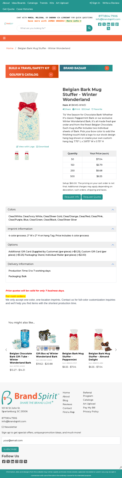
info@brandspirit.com (108, 19)
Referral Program (88, 394)
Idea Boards (18, 3)
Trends (44, 3)
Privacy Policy (91, 411)
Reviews (67, 404)
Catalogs (32, 3)
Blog (65, 400)
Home (66, 392)
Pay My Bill (89, 407)
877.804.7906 (108, 16)
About (6, 3)
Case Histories (24, 9)
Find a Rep (69, 412)
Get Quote (8, 9)
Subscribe (10, 449)
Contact (67, 408)
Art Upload (62, 3)
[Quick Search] (52, 28)
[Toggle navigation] (4, 38)
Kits (52, 3)
